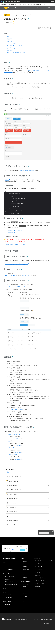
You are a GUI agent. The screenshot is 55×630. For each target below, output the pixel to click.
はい (41, 532)
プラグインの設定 (11, 48)
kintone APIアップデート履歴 (43, 7)
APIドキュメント (26, 563)
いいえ (46, 532)
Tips (10, 4)
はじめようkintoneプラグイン (11, 584)
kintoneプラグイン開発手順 (27, 170)
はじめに (25, 561)
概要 (8, 36)
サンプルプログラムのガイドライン (44, 560)
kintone (5, 4)
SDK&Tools (25, 572)
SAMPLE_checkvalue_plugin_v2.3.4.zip (15, 244)
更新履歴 (9, 50)
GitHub (7, 180)
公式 (6, 548)
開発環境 (25, 577)
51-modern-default (12, 454)
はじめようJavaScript (9, 576)
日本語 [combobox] (47, 623)
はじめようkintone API (10, 579)
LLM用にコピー (9, 22)
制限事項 (9, 41)
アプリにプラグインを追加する (16, 286)
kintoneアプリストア (11, 275)
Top (2, 4)
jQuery (10, 441)
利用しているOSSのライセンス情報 (16, 52)
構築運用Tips (26, 569)
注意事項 (9, 39)
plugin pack (11, 232)
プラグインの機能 (11, 43)
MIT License (18, 438)
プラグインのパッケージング (14, 45)
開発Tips (14, 4)
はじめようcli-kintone (9, 581)
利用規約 (38, 563)
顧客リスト (25, 275)
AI (23, 574)
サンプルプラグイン (29, 4)
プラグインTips (20, 4)
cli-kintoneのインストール (15, 230)
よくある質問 (39, 566)
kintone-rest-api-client (14, 434)
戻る (8, 472)
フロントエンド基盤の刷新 (17, 409)
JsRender (11, 447)
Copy (5, 191)
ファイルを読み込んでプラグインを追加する (17, 264)
